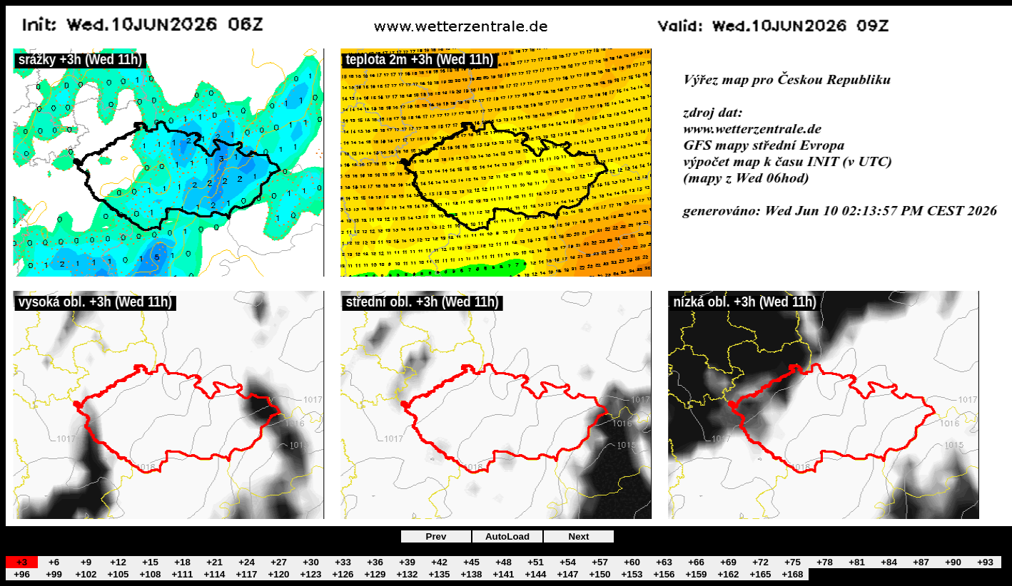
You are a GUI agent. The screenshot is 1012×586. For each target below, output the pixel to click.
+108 (150, 574)
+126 (342, 574)
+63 (664, 562)
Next (579, 536)
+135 (439, 574)
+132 (407, 574)
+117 (246, 574)
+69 (728, 562)
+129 (374, 574)
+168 (792, 574)
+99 (54, 574)
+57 (600, 562)
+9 (86, 562)
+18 (182, 562)
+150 (599, 574)
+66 (696, 562)
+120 (278, 574)
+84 (889, 562)
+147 (567, 574)
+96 (22, 574)
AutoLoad (507, 536)
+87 (921, 562)
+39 (407, 562)
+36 (375, 562)
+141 (503, 574)
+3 (21, 562)
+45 (471, 562)
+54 (568, 562)
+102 (85, 574)
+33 (343, 562)
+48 (503, 562)
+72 (760, 562)
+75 (792, 562)
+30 (311, 562)
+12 (118, 562)
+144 (535, 574)
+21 (214, 562)
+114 (214, 574)
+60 (632, 562)
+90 (953, 562)
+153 (631, 574)
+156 (663, 574)
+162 (728, 574)
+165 (760, 574)
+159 (696, 574)
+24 (246, 562)
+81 (857, 562)
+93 (985, 562)
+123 (310, 574)
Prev (436, 536)
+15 (150, 562)
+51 (535, 562)
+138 (471, 574)
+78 (824, 562)
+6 (54, 562)
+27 (278, 562)
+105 (117, 574)
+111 (182, 574)
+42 (439, 562)
